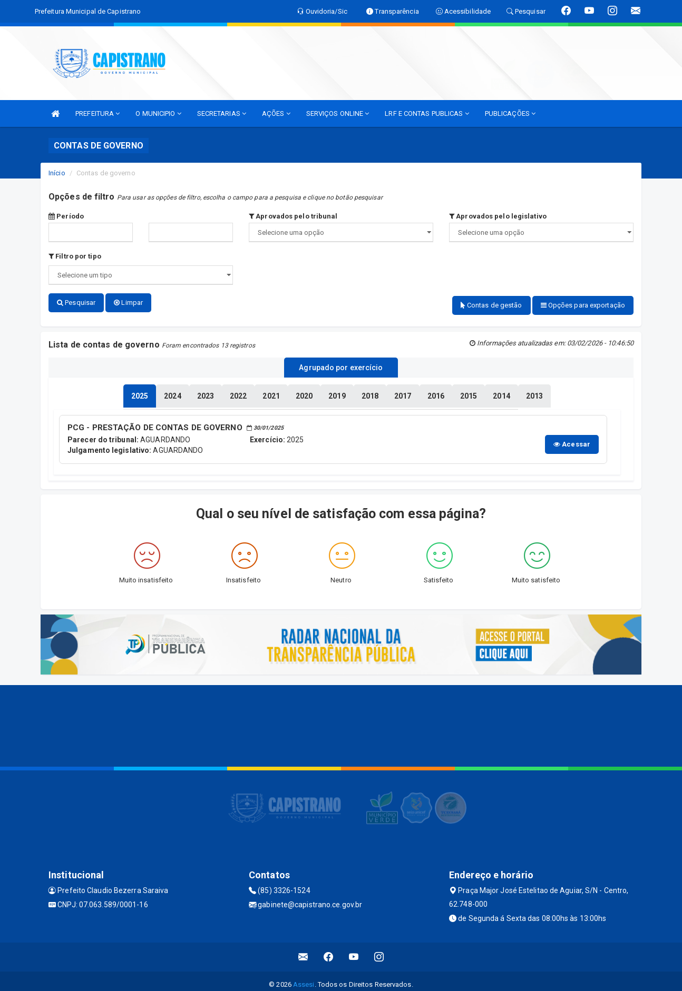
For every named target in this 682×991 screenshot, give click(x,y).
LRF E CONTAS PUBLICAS (427, 113)
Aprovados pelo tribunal (293, 216)
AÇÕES (276, 113)
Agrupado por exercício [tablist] (341, 364)
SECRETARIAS (221, 113)
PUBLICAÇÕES (510, 113)
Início (56, 173)
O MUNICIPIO (158, 113)
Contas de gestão (491, 305)
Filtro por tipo (74, 256)
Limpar (128, 302)
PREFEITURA (97, 113)
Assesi (304, 978)
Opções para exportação (583, 305)
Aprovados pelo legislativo (498, 216)
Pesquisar (76, 302)
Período (66, 216)
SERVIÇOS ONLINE (337, 113)
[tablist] (139, 390)
